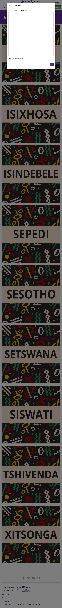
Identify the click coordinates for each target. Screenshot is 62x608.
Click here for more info (15, 58)
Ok (51, 64)
